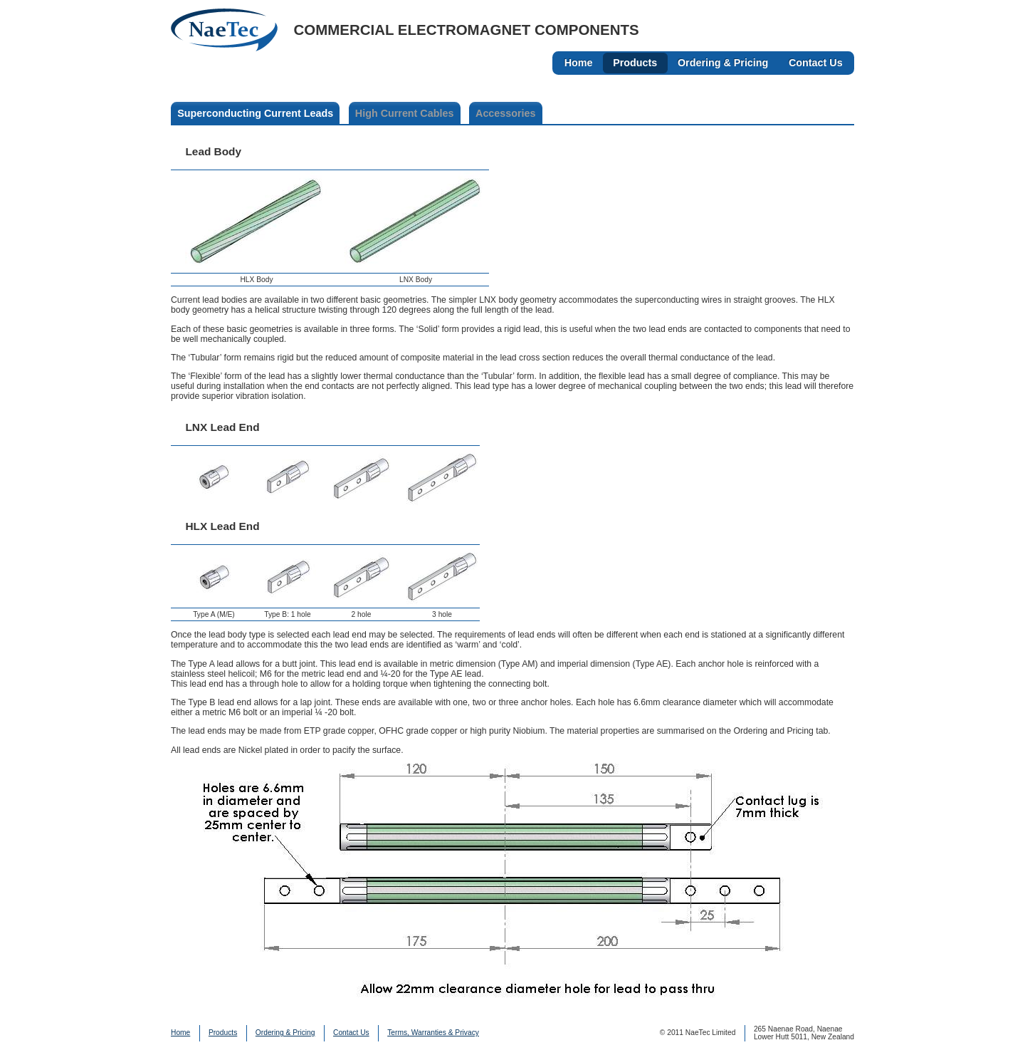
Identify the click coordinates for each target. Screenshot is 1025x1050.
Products (635, 62)
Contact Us (816, 62)
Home (578, 62)
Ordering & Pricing (723, 62)
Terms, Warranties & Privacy (433, 1032)
